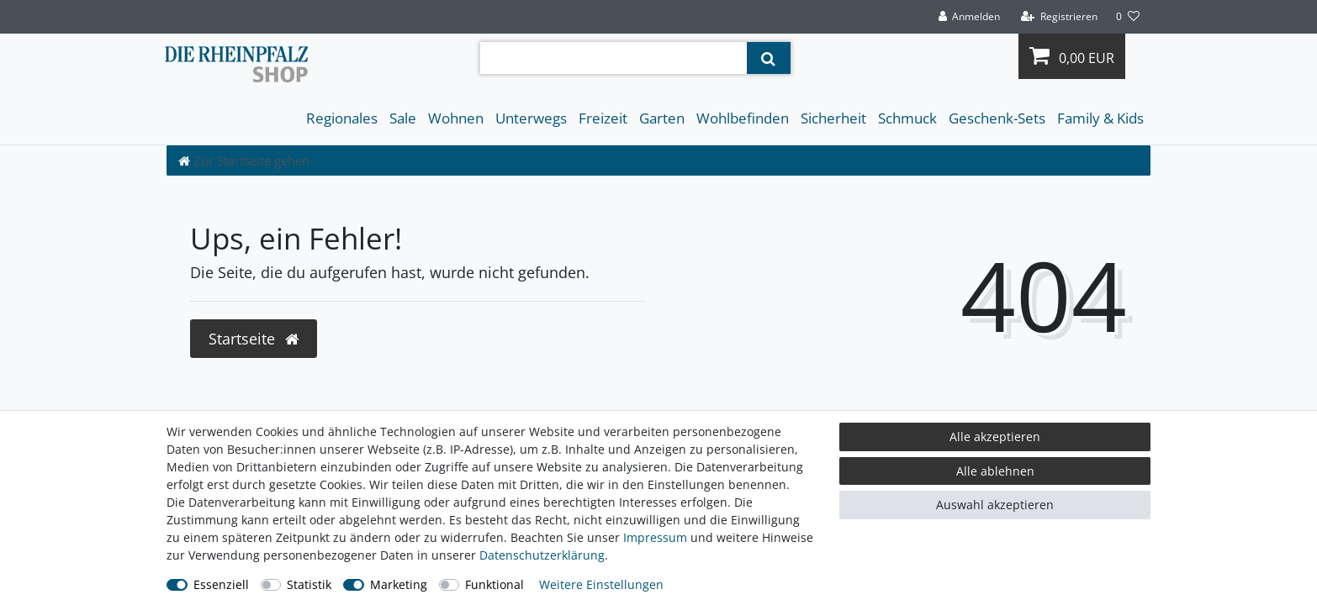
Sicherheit (833, 118)
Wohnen (456, 118)
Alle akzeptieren (994, 437)
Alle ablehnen (995, 471)
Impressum (655, 537)
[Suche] (768, 58)
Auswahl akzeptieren (995, 505)
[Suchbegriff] (613, 58)
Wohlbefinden (742, 118)
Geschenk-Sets (997, 118)
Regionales (342, 118)
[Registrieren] (1059, 17)
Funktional (494, 584)
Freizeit (603, 118)
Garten (662, 118)
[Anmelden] (968, 17)
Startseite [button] (254, 339)
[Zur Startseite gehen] (243, 160)
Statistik (309, 584)
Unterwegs (531, 118)
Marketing (398, 584)
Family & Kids (1100, 118)
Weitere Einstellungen (601, 584)
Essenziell (221, 584)
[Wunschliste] (1128, 17)
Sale (402, 118)
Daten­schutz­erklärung (542, 555)
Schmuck (907, 118)
